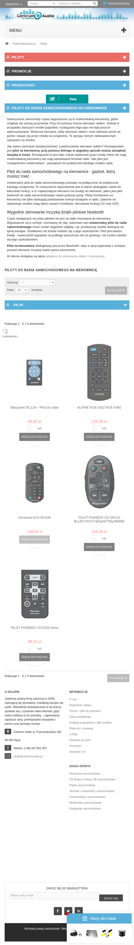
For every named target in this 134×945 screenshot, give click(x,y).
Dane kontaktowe (80, 716)
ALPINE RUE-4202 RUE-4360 (99, 407)
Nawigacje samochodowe (85, 808)
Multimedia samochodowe (85, 802)
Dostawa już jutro (80, 740)
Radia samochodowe (82, 785)
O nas (73, 699)
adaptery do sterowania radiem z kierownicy (75, 256)
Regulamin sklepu (80, 705)
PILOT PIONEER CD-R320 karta (34, 628)
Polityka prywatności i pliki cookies (90, 722)
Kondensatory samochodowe (87, 797)
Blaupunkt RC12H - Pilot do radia (34, 407)
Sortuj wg (12, 282)
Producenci (23, 85)
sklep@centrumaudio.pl (28, 756)
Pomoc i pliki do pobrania (84, 711)
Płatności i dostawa (81, 728)
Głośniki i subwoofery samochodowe (91, 791)
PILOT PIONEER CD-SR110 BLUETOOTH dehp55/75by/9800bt (99, 519)
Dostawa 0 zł (77, 751)
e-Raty (73, 734)
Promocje (22, 71)
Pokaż (10, 289)
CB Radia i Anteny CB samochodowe (92, 779)
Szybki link (14, 4)
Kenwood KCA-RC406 (34, 517)
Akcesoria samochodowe (84, 773)
